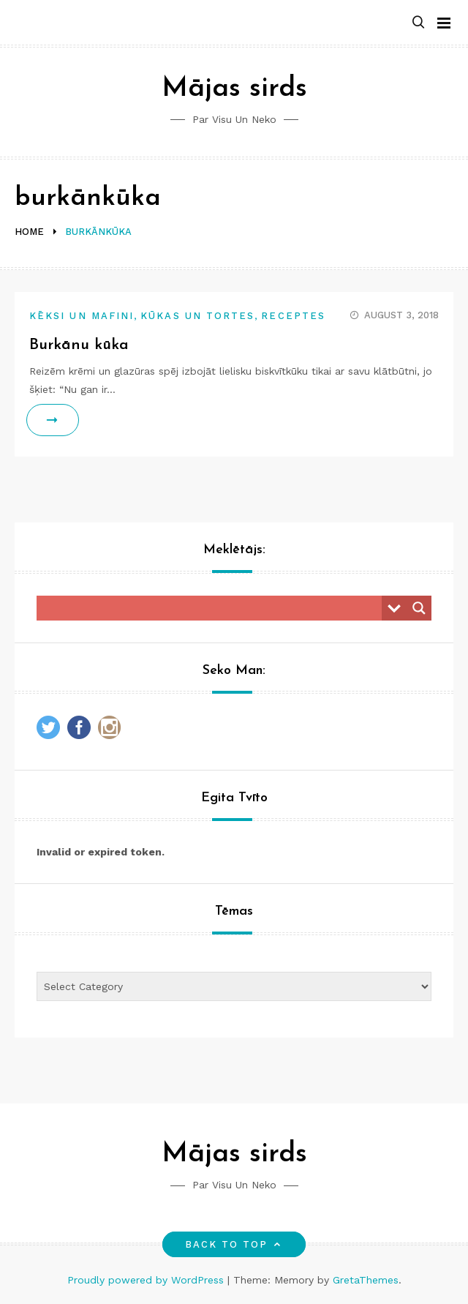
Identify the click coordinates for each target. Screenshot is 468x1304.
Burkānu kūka (79, 345)
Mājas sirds (234, 89)
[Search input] (213, 608)
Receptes (293, 315)
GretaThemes (366, 1280)
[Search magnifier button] (419, 608)
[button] (418, 23)
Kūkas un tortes (197, 315)
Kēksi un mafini (81, 315)
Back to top (234, 1244)
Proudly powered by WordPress (147, 1280)
